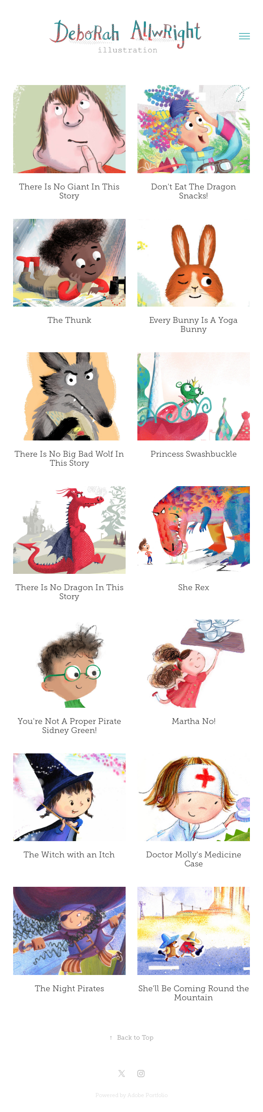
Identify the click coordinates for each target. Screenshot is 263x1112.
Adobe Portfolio (147, 1095)
